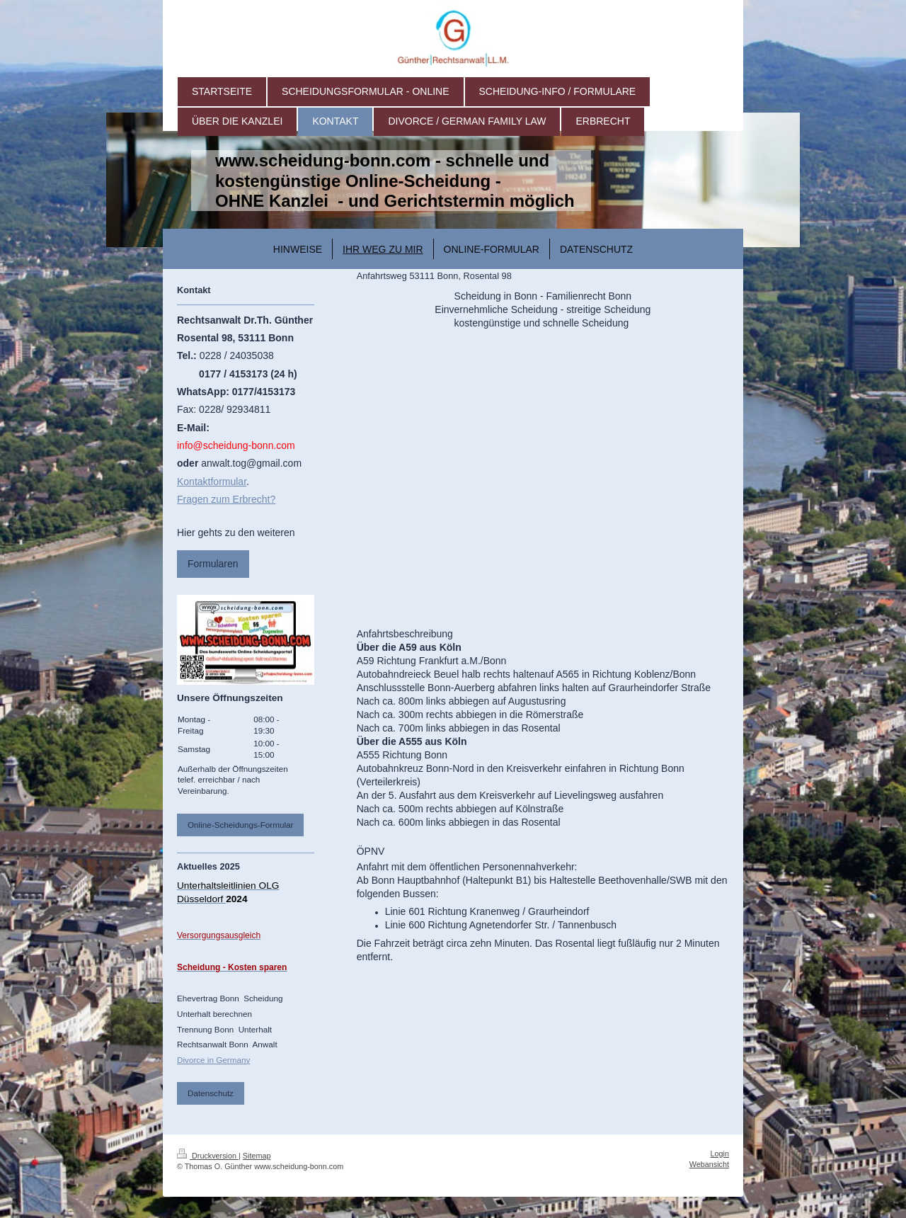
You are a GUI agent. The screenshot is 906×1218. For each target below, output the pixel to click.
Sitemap (257, 1155)
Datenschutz (211, 1093)
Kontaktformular (211, 481)
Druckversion (208, 1155)
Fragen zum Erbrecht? (226, 499)
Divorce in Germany (213, 1059)
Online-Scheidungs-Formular (240, 824)
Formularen (213, 563)
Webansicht (709, 1164)
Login (720, 1153)
